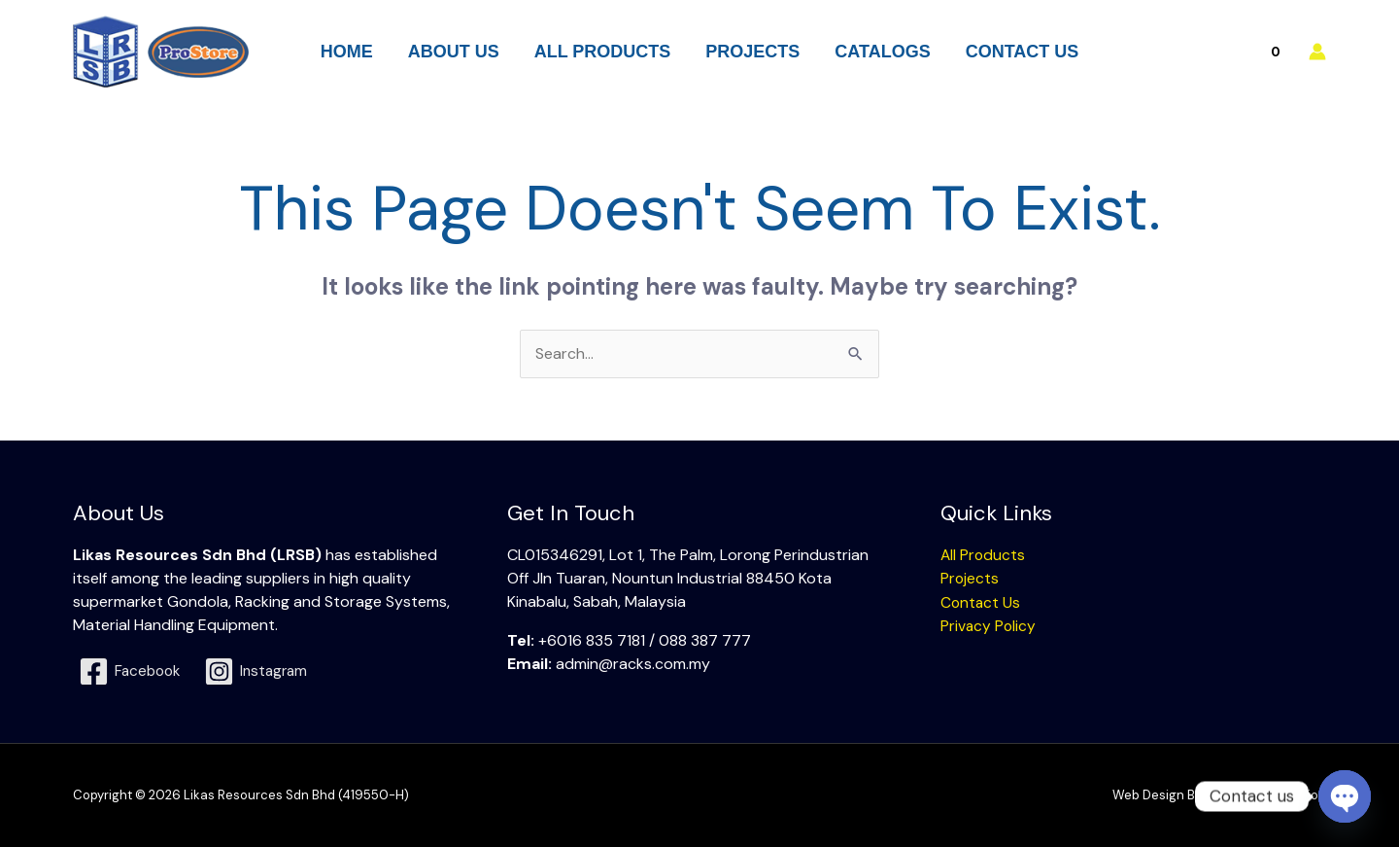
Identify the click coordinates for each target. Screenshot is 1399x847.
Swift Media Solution (1265, 795)
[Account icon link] (1317, 51)
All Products (983, 555)
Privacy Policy (989, 625)
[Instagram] (263, 671)
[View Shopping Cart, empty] (1233, 51)
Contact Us (981, 601)
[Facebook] (132, 671)
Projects (970, 578)
